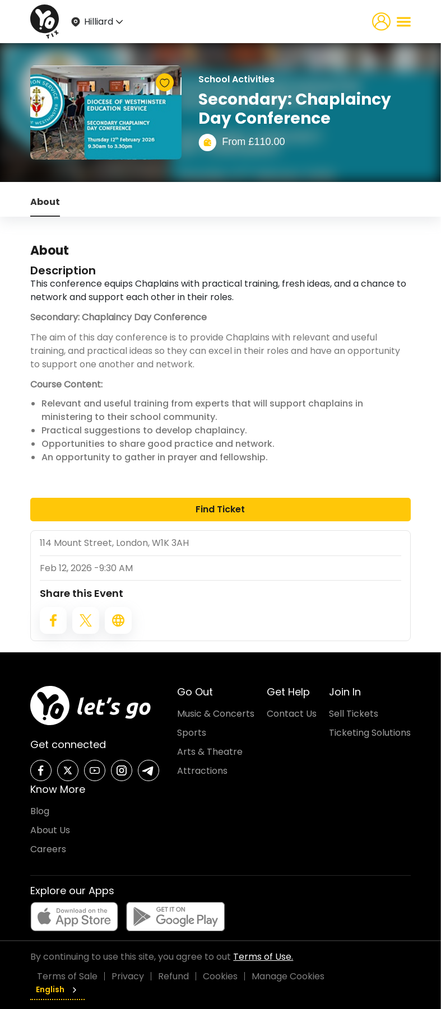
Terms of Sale (67, 976)
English (57, 989)
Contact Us (292, 713)
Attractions (202, 770)
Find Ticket (220, 509)
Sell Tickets (353, 713)
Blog (39, 811)
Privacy (128, 976)
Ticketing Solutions (370, 732)
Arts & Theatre (210, 751)
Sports (191, 732)
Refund (173, 976)
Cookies (220, 976)
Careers (48, 849)
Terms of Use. (263, 956)
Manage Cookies (288, 976)
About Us (50, 830)
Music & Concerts (215, 713)
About (45, 201)
